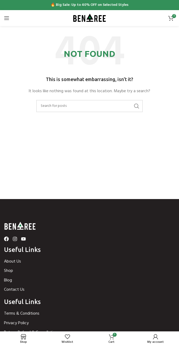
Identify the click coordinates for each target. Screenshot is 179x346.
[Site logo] (89, 18)
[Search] (89, 106)
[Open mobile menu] (6, 18)
